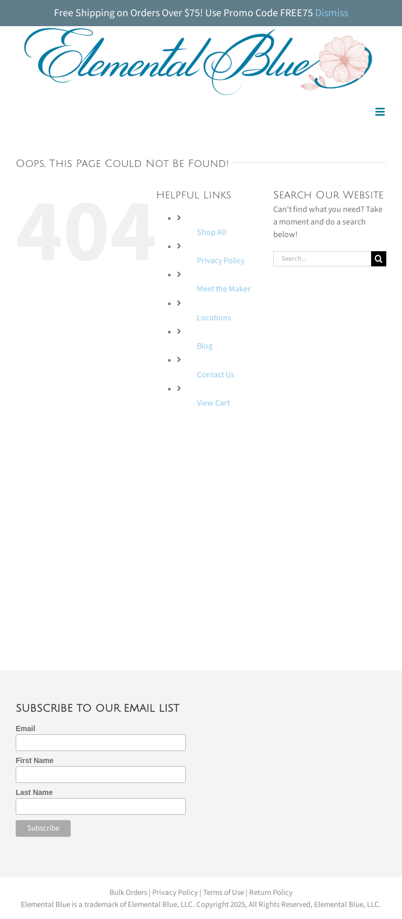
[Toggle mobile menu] (380, 111)
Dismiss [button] (331, 13)
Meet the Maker (224, 289)
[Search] (378, 258)
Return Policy (271, 892)
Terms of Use (223, 892)
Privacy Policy (220, 260)
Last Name (34, 792)
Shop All (211, 232)
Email (25, 728)
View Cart (213, 403)
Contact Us (215, 374)
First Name (34, 760)
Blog (205, 346)
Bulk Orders (128, 892)
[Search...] (322, 258)
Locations (214, 317)
